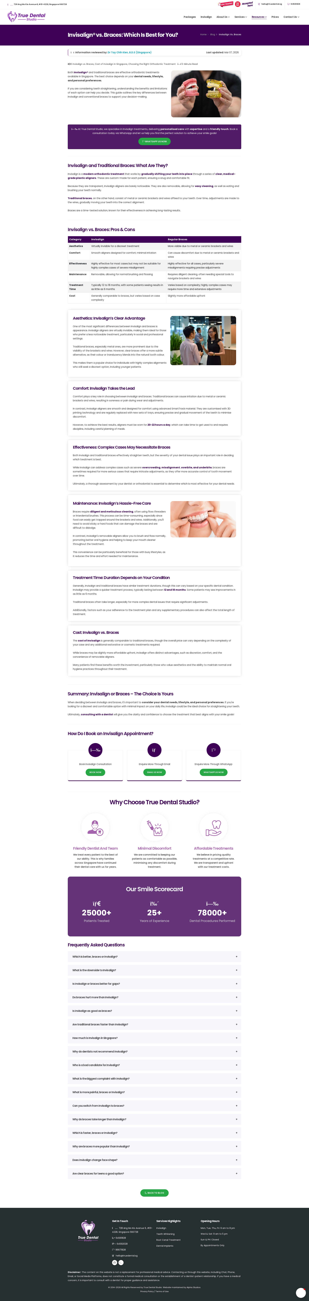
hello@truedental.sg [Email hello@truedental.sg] (270, 4)
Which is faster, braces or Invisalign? (94, 1133)
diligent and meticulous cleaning (111, 511)
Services (240, 17)
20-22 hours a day (159, 424)
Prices (275, 17)
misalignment (170, 467)
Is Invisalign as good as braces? (92, 1011)
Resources (258, 17)
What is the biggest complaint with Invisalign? (100, 1079)
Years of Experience (154, 920)
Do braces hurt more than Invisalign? (95, 997)
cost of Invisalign (89, 640)
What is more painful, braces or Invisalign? (98, 1092)
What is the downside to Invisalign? (94, 970)
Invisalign (206, 17)
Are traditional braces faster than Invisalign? (100, 1024)
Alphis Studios (194, 1287)
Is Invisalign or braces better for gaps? (96, 984)
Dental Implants (164, 1245)
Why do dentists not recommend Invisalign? (100, 1051)
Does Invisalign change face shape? (94, 1160)
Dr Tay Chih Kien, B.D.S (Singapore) (130, 52)
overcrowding (151, 467)
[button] (301, 1293)
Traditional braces (80, 198)
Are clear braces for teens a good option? (98, 1173)
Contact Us (290, 17)
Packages (190, 17)
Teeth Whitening (165, 1234)
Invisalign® (81, 72)
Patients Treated (96, 920)
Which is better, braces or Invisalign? (95, 957)
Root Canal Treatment (168, 1239)
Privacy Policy (147, 1291)
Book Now (95, 772)
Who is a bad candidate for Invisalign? (96, 1065)
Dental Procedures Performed (212, 920)
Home (203, 34)
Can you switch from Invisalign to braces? (98, 1106)
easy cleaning (204, 186)
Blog (212, 34)
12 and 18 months (175, 589)
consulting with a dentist (97, 714)
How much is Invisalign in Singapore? (95, 1038)
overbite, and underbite (196, 467)
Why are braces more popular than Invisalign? (101, 1146)
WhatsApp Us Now (154, 141)
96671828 (120, 1249)
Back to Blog (154, 1192)
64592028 (122, 1243)
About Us (222, 17)
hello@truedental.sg (127, 1255)
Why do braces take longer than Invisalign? (99, 1119)
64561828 (294, 4)
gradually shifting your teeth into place (166, 174)
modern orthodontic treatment (103, 174)
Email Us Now (154, 772)
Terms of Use (162, 1291)
